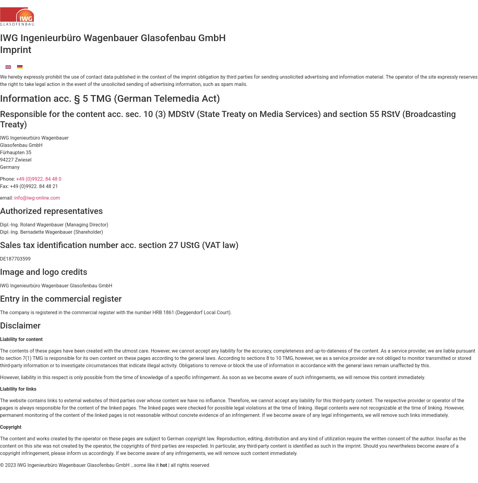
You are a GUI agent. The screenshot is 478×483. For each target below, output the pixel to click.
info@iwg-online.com (37, 198)
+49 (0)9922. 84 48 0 (38, 179)
